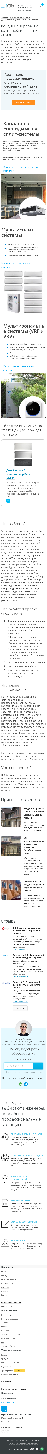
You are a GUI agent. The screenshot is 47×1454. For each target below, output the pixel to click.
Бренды (4, 1359)
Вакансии (5, 1287)
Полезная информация (10, 1319)
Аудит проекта (13, 1370)
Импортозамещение (9, 1374)
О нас (3, 1271)
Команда (4, 1275)
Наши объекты (7, 1283)
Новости (4, 1291)
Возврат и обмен (8, 1338)
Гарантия (5, 1330)
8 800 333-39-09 (25, 5)
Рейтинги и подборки (10, 1362)
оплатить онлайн (21, 1449)
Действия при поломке (10, 1334)
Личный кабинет (8, 1346)
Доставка (5, 1323)
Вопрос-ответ (6, 1315)
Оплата (4, 1326)
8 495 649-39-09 (25, 7)
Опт (2, 1342)
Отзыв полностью (20, 949)
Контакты (5, 1295)
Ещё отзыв (20, 1008)
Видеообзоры (6, 1366)
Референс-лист (7, 1306)
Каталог (4, 1355)
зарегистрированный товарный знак (23, 1443)
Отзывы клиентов (8, 1279)
